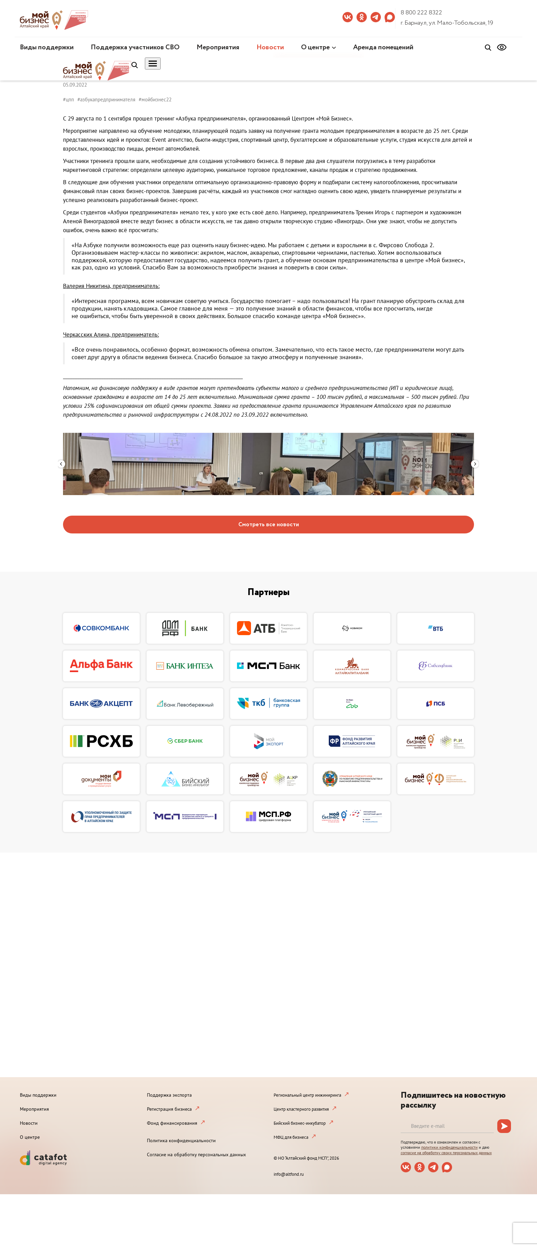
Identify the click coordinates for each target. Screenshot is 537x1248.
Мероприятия (218, 47)
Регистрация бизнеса (169, 1109)
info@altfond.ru (289, 1174)
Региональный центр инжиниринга (307, 1095)
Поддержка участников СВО (135, 47)
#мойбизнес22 (155, 99)
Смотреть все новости (268, 524)
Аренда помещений (383, 47)
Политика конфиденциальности (181, 1140)
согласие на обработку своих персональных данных (446, 1152)
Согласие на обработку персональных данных (196, 1154)
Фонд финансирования (172, 1123)
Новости (270, 47)
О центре (315, 47)
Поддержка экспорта (169, 1095)
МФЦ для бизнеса (291, 1137)
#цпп (68, 99)
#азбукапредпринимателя (106, 99)
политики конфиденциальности (449, 1147)
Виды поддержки (47, 47)
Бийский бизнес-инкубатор (300, 1123)
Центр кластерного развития (301, 1109)
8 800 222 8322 (421, 12)
